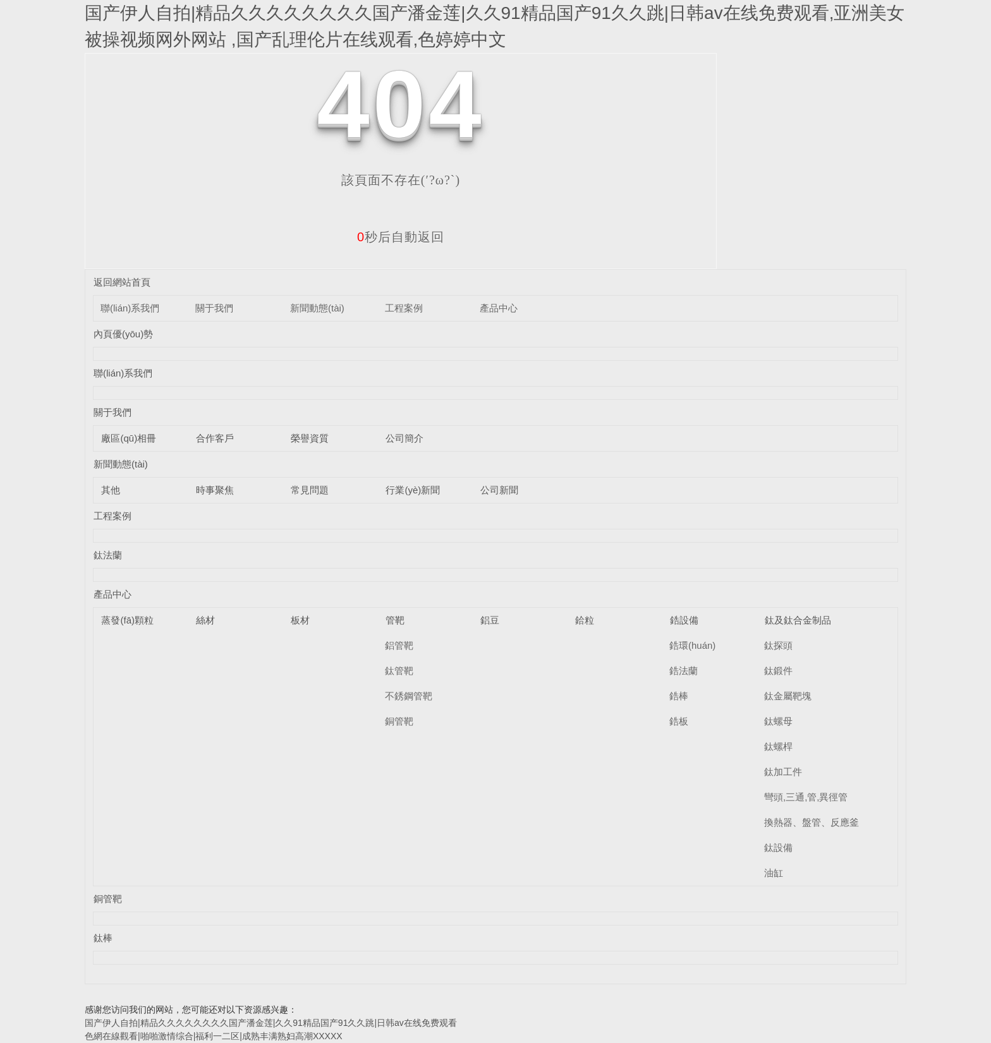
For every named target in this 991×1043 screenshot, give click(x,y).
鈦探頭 (778, 645)
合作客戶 (215, 438)
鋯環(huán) (692, 645)
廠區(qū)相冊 (128, 438)
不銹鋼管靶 (408, 695)
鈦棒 (103, 937)
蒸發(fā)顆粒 (127, 620)
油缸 (773, 872)
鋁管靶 (399, 645)
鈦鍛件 (778, 670)
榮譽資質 (310, 438)
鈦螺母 (778, 721)
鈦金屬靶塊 (788, 695)
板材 (300, 620)
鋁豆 (489, 620)
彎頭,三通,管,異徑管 (806, 797)
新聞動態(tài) (317, 308)
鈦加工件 (783, 771)
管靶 (395, 620)
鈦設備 (778, 847)
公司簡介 (404, 438)
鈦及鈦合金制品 (798, 620)
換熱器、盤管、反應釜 (811, 822)
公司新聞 (499, 490)
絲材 (205, 620)
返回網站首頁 (122, 282)
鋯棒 (678, 695)
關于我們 (214, 308)
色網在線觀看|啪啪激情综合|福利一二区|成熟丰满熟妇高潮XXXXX (214, 1036)
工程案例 (404, 308)
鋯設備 (684, 620)
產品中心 (499, 308)
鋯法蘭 (683, 670)
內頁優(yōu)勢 (123, 334)
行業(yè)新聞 (413, 490)
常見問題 (310, 490)
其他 (110, 490)
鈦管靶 (399, 670)
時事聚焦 (215, 490)
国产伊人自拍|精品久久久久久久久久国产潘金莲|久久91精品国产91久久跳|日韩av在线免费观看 (271, 1023)
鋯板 (678, 721)
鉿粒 (584, 620)
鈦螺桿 (778, 746)
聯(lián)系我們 (129, 308)
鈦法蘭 (108, 555)
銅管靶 (399, 721)
